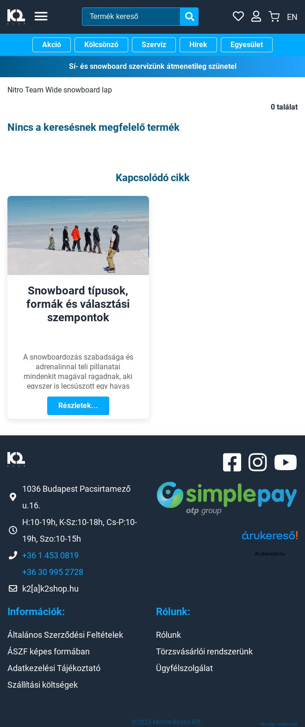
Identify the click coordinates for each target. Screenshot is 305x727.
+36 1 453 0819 (50, 555)
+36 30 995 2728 (52, 572)
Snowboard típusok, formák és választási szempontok (78, 304)
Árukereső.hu (270, 553)
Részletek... (78, 405)
